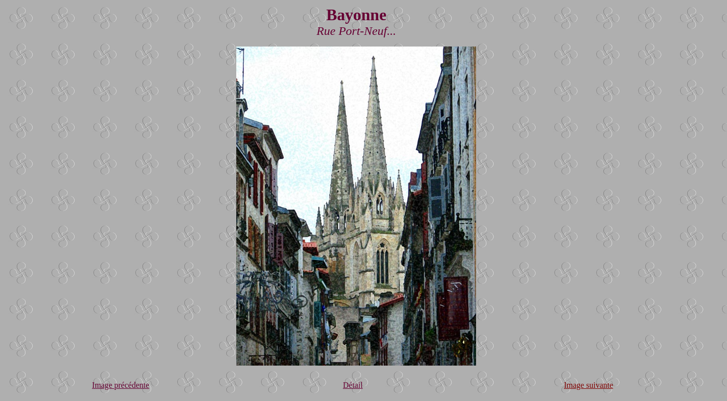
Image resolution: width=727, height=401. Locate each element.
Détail (352, 385)
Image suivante (588, 385)
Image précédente (120, 385)
